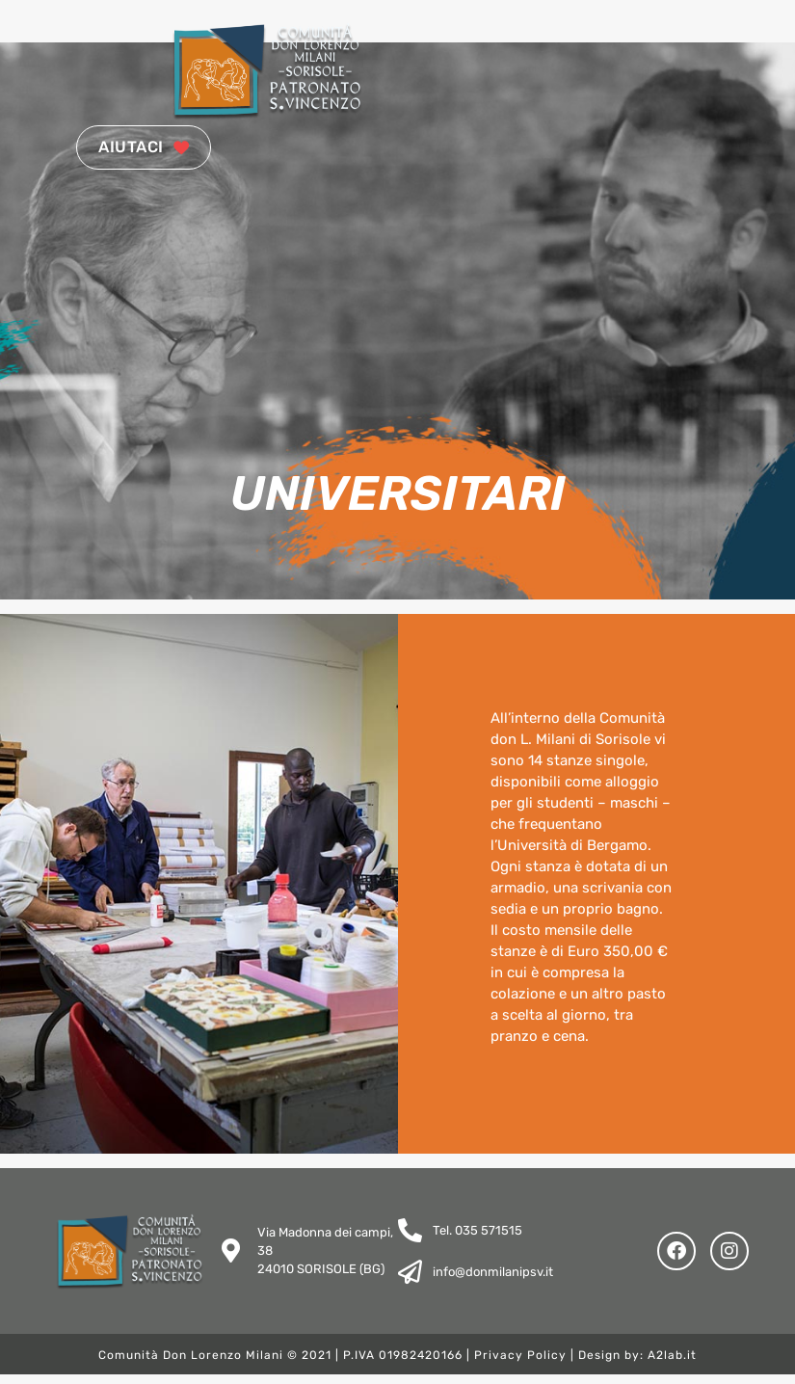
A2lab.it (672, 1364)
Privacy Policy (520, 1364)
